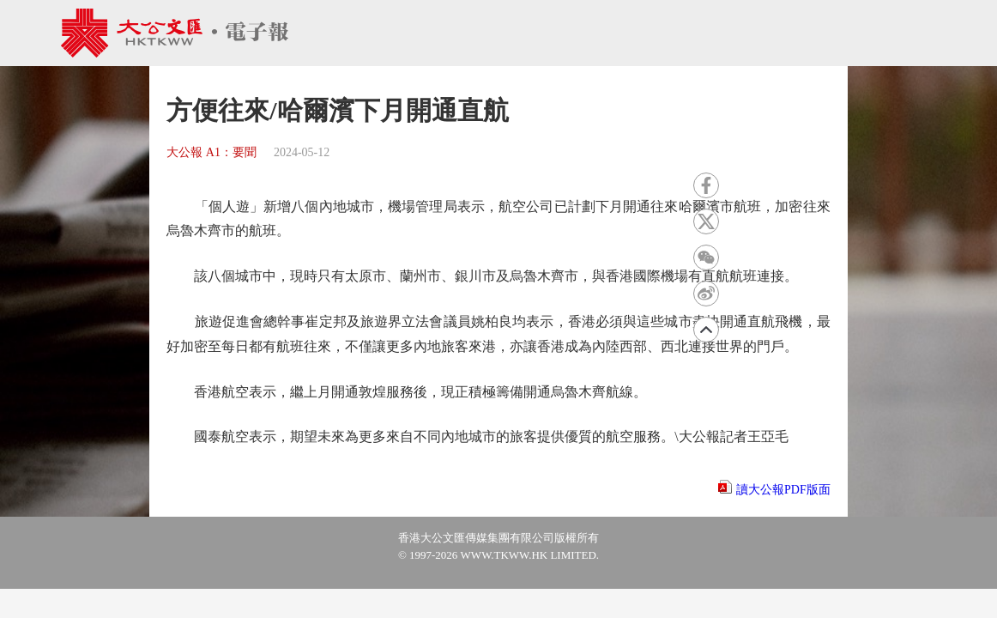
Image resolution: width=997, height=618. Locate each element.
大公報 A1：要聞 (211, 152)
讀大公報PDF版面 (783, 489)
